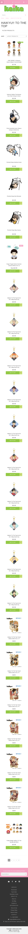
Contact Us (14, 903)
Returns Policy (14, 912)
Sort (2, 36)
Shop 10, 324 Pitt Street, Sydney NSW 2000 (14, 921)
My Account (16, 2)
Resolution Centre (14, 894)
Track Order (14, 892)
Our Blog (14, 901)
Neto (18, 931)
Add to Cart (13, 101)
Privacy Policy (14, 910)
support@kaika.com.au (14, 919)
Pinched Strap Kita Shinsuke (14, 196)
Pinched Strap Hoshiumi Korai (14, 162)
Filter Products (8, 30)
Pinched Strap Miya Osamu (14, 230)
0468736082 (14, 917)
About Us (14, 898)
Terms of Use (14, 908)
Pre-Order (12, 67)
